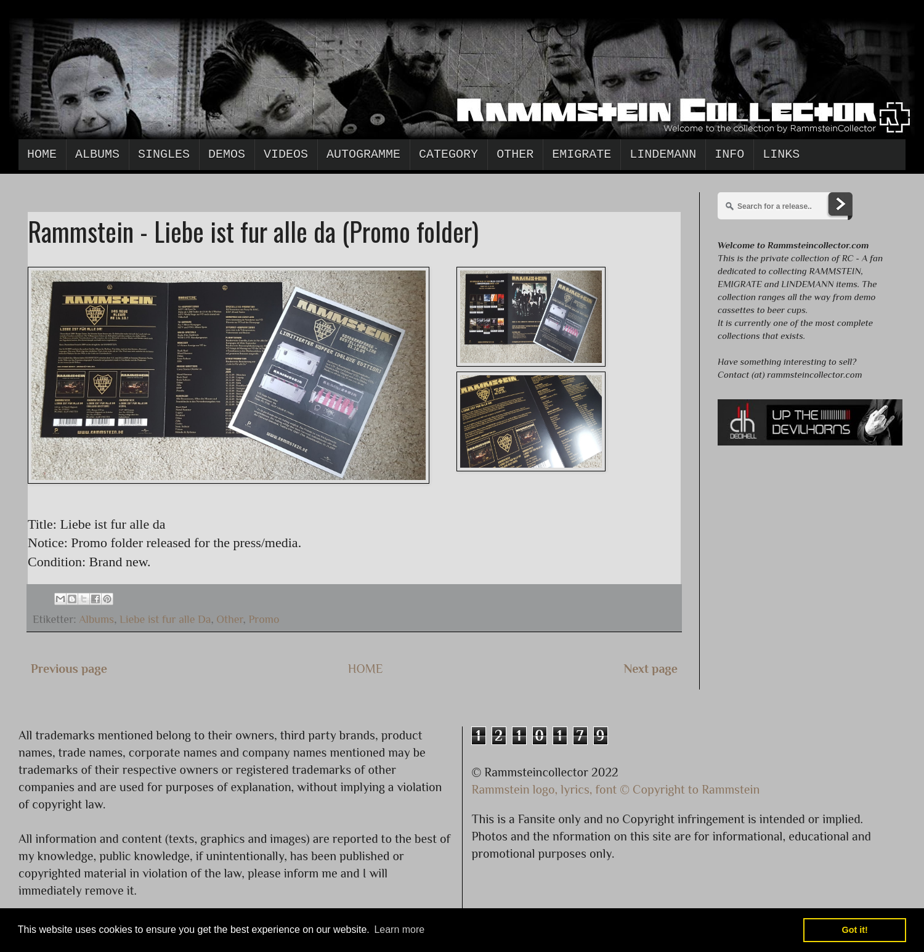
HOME (365, 668)
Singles (164, 154)
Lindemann (663, 154)
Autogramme (363, 154)
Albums (97, 154)
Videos (286, 154)
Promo (263, 619)
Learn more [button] (399, 929)
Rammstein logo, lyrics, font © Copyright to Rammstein (616, 789)
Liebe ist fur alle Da (165, 619)
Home (42, 154)
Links (781, 154)
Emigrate (581, 154)
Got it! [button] (855, 930)
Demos (226, 154)
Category (448, 154)
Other (514, 154)
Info (729, 154)
